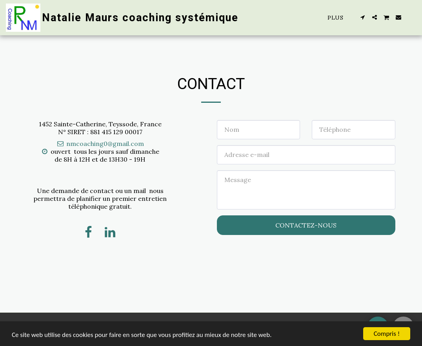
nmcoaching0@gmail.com (100, 144)
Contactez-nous (306, 225)
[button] (362, 17)
